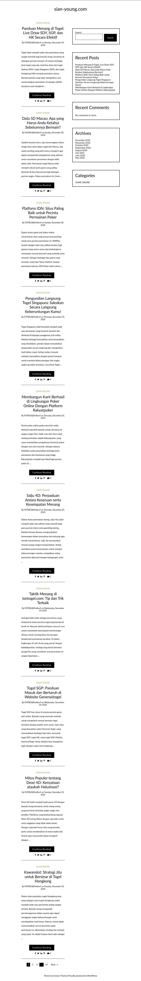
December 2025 (82, 140)
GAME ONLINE (43, 23)
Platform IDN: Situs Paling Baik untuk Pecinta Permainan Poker (43, 212)
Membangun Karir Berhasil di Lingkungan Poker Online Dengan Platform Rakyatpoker (43, 403)
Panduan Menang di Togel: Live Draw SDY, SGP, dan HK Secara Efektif (43, 32)
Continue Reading (41, 95)
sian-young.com (70, 9)
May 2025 (80, 157)
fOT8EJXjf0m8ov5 (33, 42)
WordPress (92, 975)
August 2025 (81, 150)
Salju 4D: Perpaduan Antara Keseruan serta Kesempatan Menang (43, 499)
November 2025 (82, 142)
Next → (54, 964)
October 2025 (81, 145)
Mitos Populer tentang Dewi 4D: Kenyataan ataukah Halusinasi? (43, 782)
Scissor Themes (61, 975)
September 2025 (83, 147)
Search (78, 32)
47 (46, 964)
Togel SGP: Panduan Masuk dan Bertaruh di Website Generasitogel (43, 692)
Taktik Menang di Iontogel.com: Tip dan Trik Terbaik (43, 598)
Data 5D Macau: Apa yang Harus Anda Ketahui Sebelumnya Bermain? (43, 122)
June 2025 (80, 155)
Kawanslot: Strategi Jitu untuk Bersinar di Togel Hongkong (43, 876)
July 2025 (79, 153)
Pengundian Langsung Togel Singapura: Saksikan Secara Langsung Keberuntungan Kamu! (43, 305)
